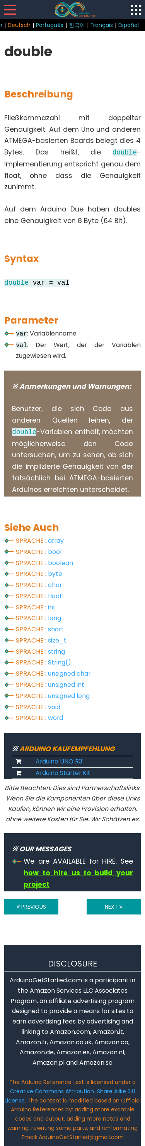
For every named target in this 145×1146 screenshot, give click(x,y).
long (54, 618)
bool (54, 551)
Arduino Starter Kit (63, 772)
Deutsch (19, 25)
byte (55, 573)
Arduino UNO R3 (59, 761)
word (55, 717)
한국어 (77, 25)
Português (49, 25)
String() (59, 662)
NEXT (114, 907)
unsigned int (66, 684)
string (56, 651)
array (56, 540)
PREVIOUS (31, 907)
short (56, 629)
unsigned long (69, 695)
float (55, 596)
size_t (57, 640)
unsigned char (69, 673)
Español (128, 25)
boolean (60, 563)
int (52, 607)
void (54, 707)
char (55, 585)
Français (101, 25)
